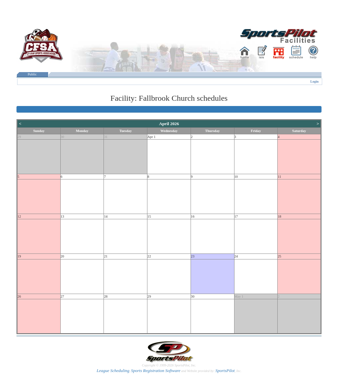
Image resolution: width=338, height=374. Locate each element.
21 (106, 256)
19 (19, 256)
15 (149, 216)
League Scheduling (113, 370)
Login (314, 81)
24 (236, 256)
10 (236, 176)
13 (62, 216)
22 (149, 256)
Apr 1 (151, 137)
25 (279, 256)
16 (193, 216)
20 (62, 256)
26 (19, 296)
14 (106, 216)
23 (193, 256)
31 (106, 137)
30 (62, 137)
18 (279, 216)
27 (62, 296)
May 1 (239, 296)
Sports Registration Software (155, 370)
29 (19, 137)
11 (279, 176)
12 (19, 216)
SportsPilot (225, 370)
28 (106, 296)
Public (32, 74)
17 (236, 216)
